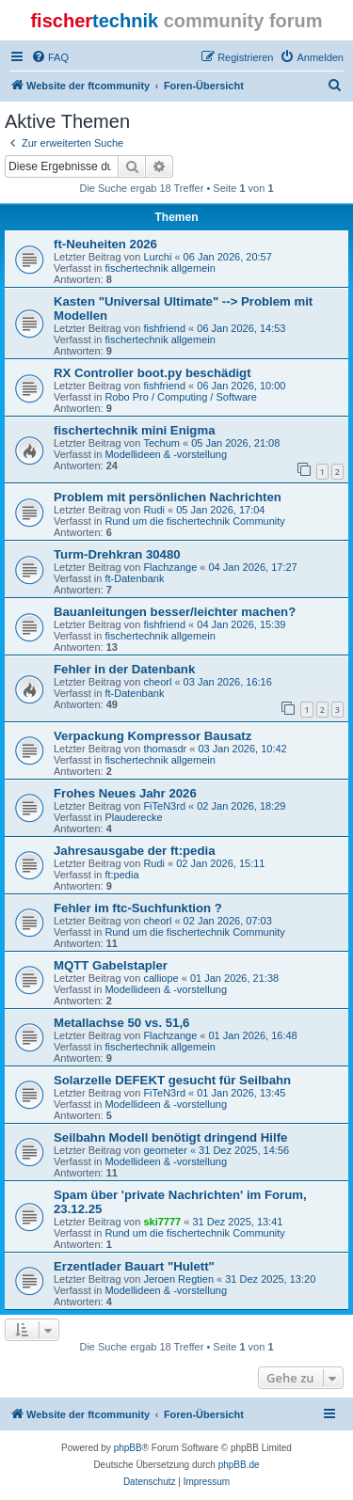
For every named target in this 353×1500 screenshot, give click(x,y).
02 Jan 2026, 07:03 (228, 920)
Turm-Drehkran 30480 (117, 554)
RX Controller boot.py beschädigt (152, 373)
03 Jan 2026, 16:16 (228, 681)
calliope (160, 978)
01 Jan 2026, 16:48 (253, 1035)
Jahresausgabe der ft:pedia (135, 851)
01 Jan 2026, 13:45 (241, 1092)
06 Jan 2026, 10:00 (241, 385)
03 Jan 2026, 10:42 (242, 748)
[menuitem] (50, 57)
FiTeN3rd (164, 806)
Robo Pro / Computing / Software (180, 397)
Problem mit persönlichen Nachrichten (167, 497)
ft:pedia (121, 874)
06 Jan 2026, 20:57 (228, 256)
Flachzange (170, 567)
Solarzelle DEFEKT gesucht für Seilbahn (172, 1080)
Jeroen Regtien (178, 1279)
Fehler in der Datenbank (124, 669)
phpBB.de (239, 1465)
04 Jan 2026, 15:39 (241, 624)
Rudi (154, 509)
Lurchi (157, 256)
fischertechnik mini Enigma (134, 430)
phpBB (128, 1448)
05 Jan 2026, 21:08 (235, 443)
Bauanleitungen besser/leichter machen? (175, 612)
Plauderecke (133, 817)
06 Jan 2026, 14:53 (241, 328)
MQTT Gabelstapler (111, 965)
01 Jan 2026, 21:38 (234, 978)
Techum (161, 443)
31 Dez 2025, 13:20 (270, 1279)
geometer (164, 1150)
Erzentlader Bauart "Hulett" (134, 1266)
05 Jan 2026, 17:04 (220, 509)
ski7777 (162, 1221)
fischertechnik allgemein (159, 268)
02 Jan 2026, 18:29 (241, 806)
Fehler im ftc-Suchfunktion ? (138, 908)
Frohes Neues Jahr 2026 (125, 793)
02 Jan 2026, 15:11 (220, 863)
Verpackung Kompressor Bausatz (152, 736)
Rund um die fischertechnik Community (194, 521)
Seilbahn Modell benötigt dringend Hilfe (170, 1137)
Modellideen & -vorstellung (165, 454)
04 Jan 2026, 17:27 (253, 567)
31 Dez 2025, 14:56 (244, 1150)
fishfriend (164, 328)
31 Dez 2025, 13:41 (237, 1221)
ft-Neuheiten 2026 (105, 244)
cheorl (157, 681)
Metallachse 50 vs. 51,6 (121, 1023)
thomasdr (164, 748)
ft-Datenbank (134, 578)
